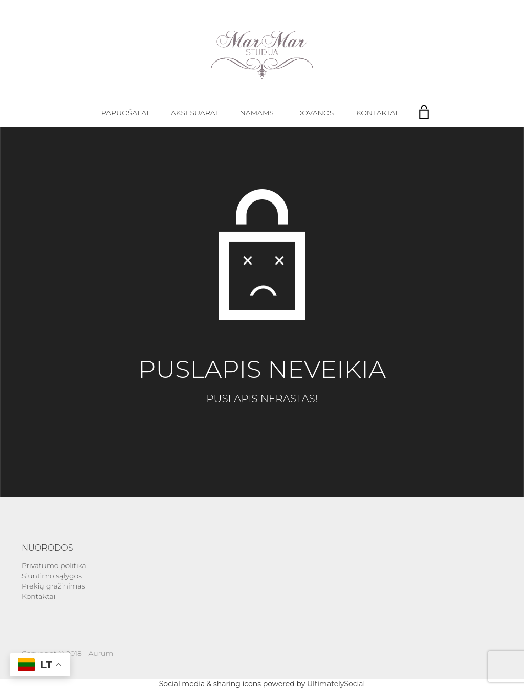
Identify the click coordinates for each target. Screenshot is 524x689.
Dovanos (315, 112)
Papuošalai (125, 112)
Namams (256, 112)
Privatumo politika (53, 565)
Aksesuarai (194, 112)
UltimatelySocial (336, 683)
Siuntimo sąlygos (51, 575)
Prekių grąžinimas (53, 586)
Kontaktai (376, 112)
